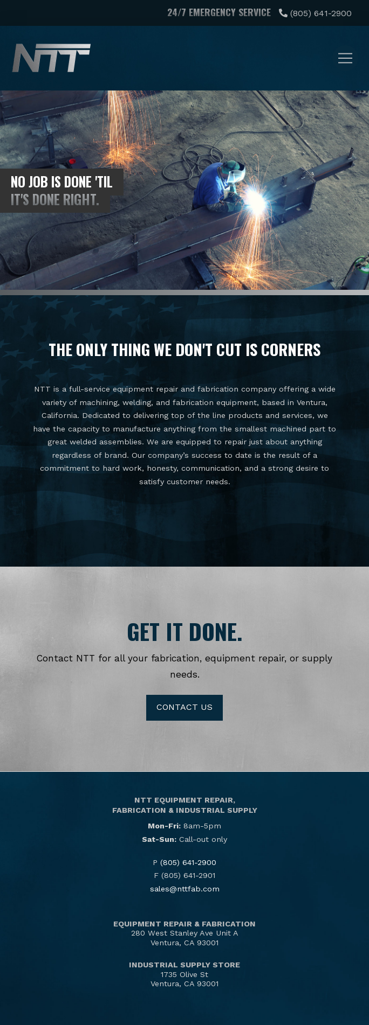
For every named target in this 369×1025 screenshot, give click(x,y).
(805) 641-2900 (321, 13)
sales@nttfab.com (185, 888)
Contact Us (184, 707)
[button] (345, 58)
